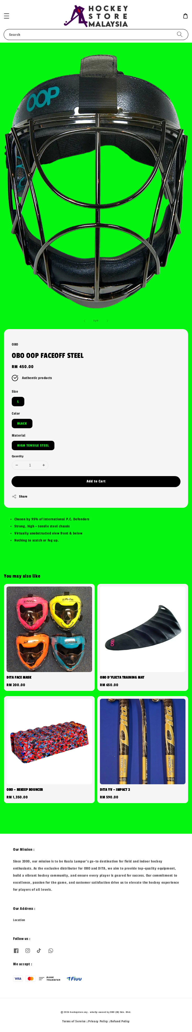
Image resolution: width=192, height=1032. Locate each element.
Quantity (18, 456)
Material (19, 435)
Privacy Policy (98, 1021)
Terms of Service (74, 1021)
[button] (6, 16)
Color (16, 413)
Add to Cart (96, 481)
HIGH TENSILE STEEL (33, 445)
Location (19, 920)
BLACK (22, 423)
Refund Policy (120, 1021)
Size (15, 391)
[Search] (179, 34)
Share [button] (19, 496)
